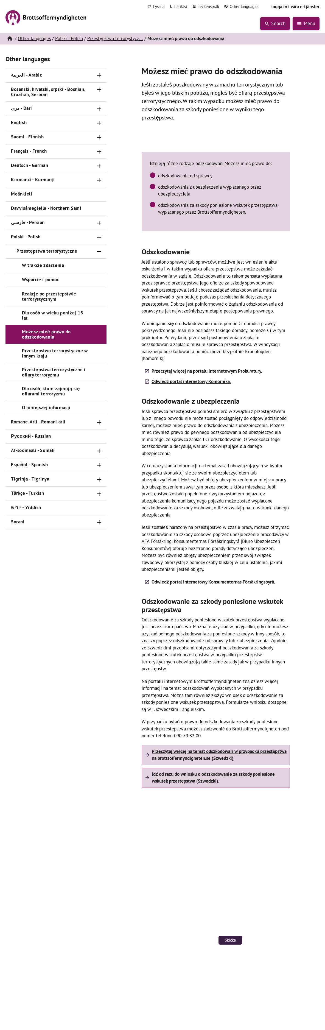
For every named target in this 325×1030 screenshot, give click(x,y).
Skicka (230, 940)
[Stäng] (99, 237)
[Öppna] (99, 75)
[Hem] (9, 38)
